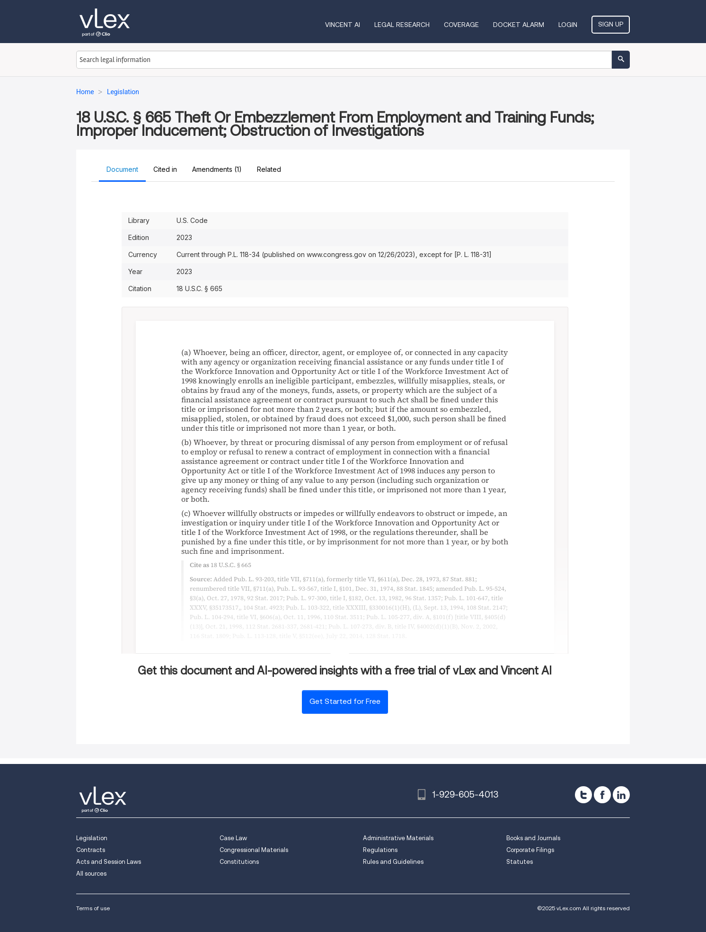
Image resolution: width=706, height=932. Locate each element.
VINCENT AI (342, 24)
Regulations (380, 849)
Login (567, 24)
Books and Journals (533, 838)
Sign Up (610, 24)
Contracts (90, 849)
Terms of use (93, 908)
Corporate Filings (530, 849)
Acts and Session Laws (108, 861)
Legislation (91, 838)
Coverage (461, 24)
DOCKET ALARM (518, 24)
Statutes (519, 861)
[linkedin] (621, 794)
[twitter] (583, 794)
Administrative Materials (398, 838)
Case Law (233, 838)
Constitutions (239, 861)
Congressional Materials (254, 849)
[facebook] (602, 794)
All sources (91, 873)
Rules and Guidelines (393, 861)
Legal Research (402, 24)
